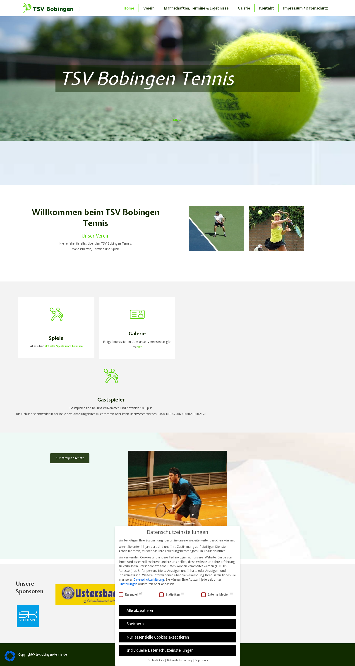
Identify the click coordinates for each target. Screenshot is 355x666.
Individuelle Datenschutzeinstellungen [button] (160, 650)
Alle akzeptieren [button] (140, 610)
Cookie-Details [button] (155, 660)
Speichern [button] (135, 624)
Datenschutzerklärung (148, 579)
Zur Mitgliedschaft (69, 458)
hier (139, 347)
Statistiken (171, 594)
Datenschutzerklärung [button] (180, 660)
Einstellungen (128, 584)
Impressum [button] (201, 660)
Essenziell (130, 594)
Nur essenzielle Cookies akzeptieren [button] (158, 637)
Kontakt (266, 8)
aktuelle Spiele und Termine (64, 346)
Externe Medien (217, 594)
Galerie (244, 8)
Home (129, 8)
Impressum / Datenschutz (305, 8)
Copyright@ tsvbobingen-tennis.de (42, 654)
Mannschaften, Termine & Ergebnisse (196, 8)
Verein (148, 8)
